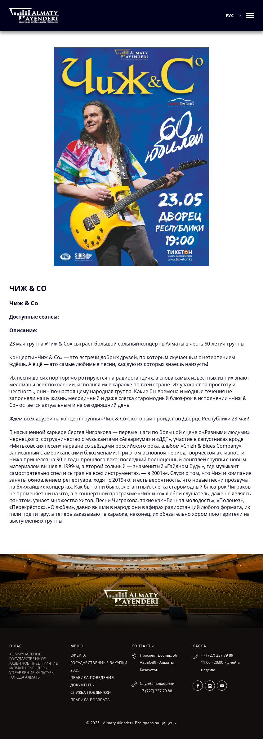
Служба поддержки (90, 692)
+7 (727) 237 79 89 (217, 655)
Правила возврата (90, 699)
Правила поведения (92, 677)
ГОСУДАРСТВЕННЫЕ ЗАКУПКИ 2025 (98, 666)
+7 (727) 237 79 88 (156, 690)
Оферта (78, 655)
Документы (82, 685)
